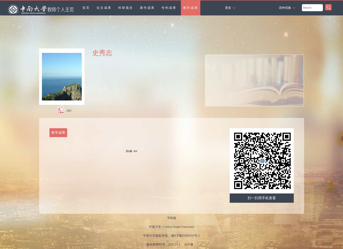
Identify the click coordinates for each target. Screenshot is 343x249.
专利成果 (168, 7)
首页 (86, 7)
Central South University (178, 227)
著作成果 (147, 7)
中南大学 (155, 227)
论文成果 (104, 7)
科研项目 (125, 7)
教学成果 (190, 7)
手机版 (171, 218)
